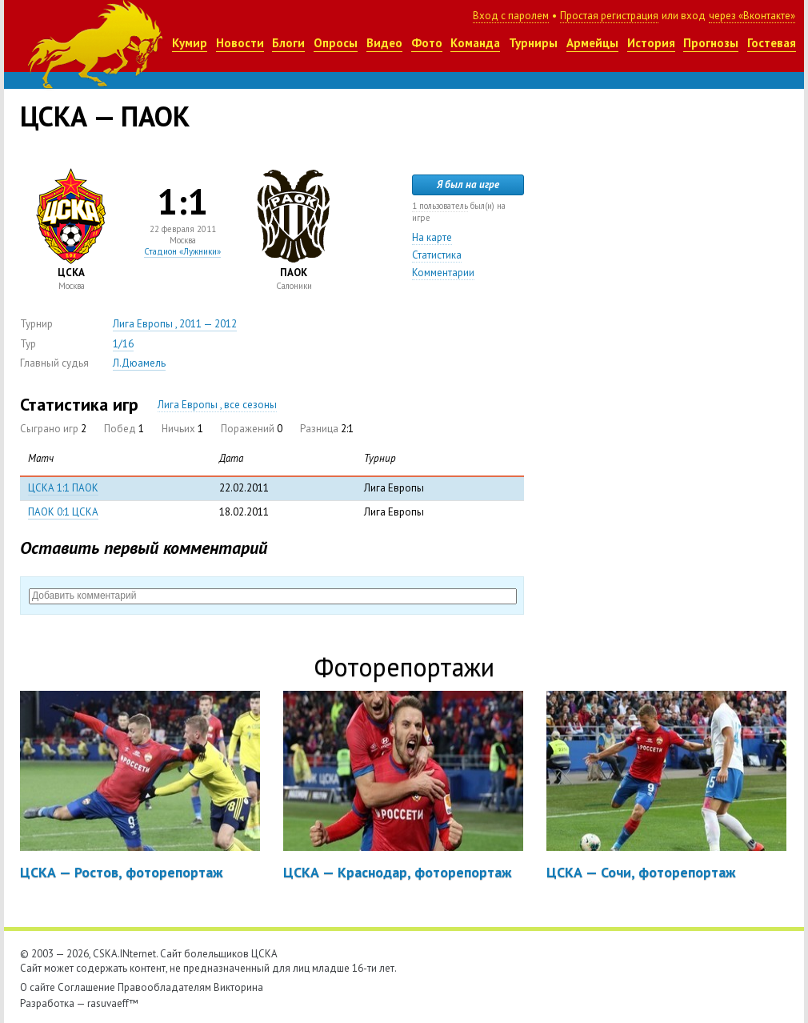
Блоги (288, 42)
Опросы (336, 42)
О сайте (37, 987)
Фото (426, 42)
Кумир (189, 42)
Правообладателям (164, 987)
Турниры (533, 42)
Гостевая (771, 42)
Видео (384, 42)
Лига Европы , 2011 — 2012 (175, 324)
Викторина (238, 987)
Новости (240, 42)
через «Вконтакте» (752, 15)
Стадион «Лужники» (182, 251)
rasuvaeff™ (112, 1003)
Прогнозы (710, 42)
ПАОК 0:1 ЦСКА (63, 512)
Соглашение (86, 987)
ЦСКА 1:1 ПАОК (63, 488)
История (651, 42)
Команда (475, 42)
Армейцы (592, 42)
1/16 (123, 344)
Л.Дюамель (139, 363)
